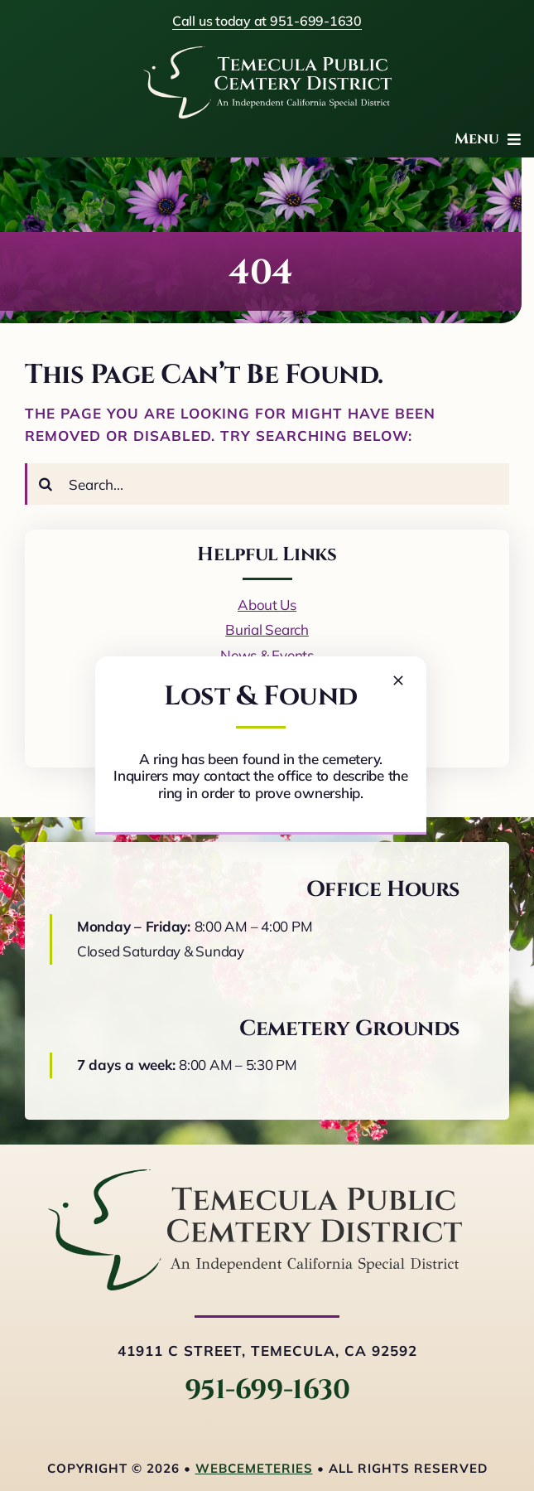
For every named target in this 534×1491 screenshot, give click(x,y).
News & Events (267, 655)
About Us (267, 604)
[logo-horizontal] (255, 1176)
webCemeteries (254, 1468)
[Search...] (267, 484)
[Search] (45, 484)
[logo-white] (267, 53)
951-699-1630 (267, 1390)
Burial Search (267, 629)
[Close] (398, 680)
